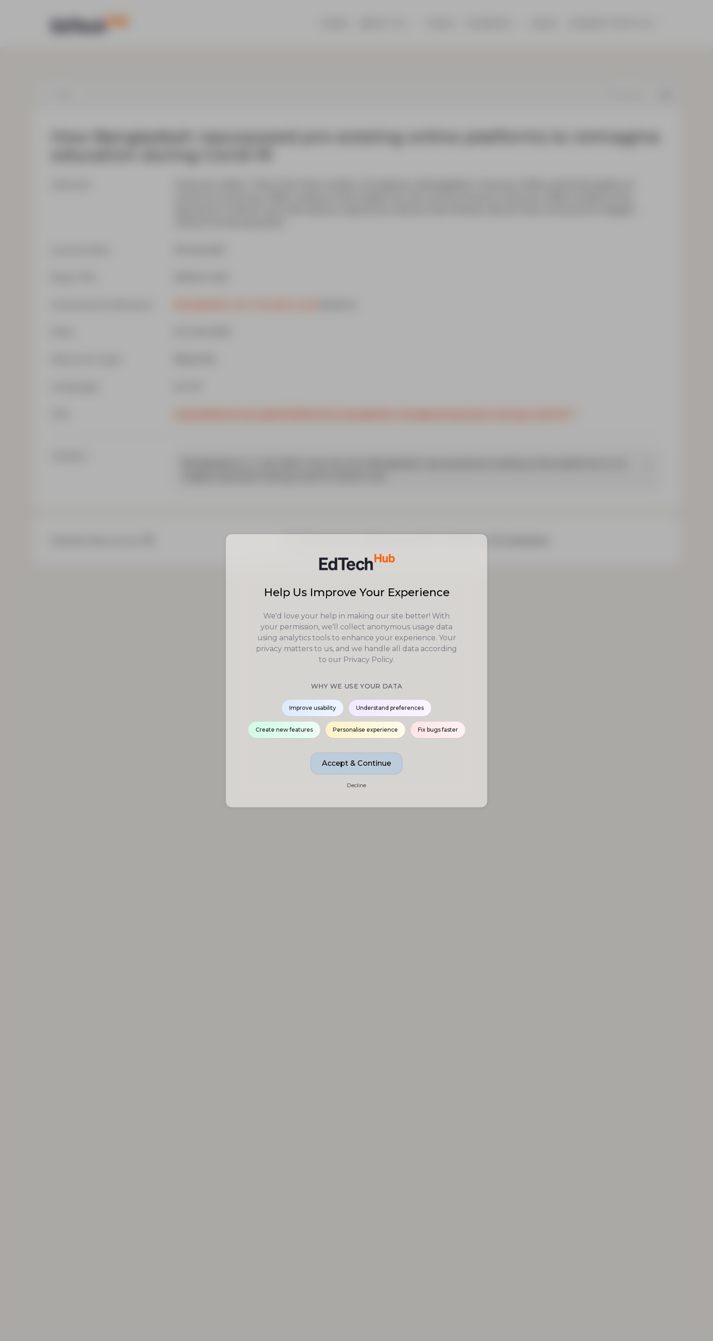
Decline (356, 785)
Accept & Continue (356, 763)
